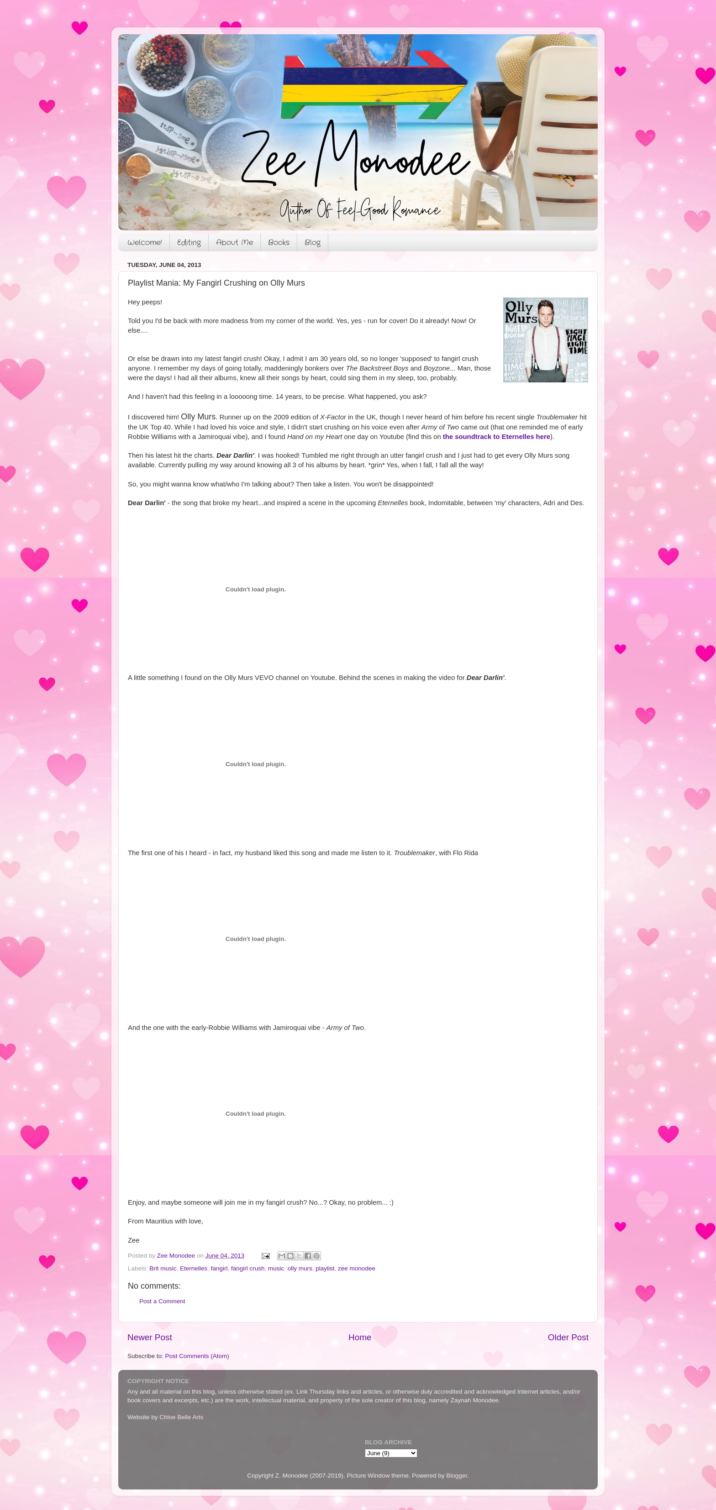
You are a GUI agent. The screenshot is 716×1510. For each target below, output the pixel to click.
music (276, 1268)
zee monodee (356, 1268)
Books (279, 242)
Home (359, 1337)
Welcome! (144, 242)
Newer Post (149, 1337)
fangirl (219, 1268)
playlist (325, 1268)
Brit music (162, 1268)
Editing (189, 242)
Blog (313, 242)
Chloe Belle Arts (181, 1417)
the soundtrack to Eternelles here (496, 436)
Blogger (456, 1475)
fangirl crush (248, 1268)
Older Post (568, 1337)
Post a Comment (162, 1301)
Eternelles (193, 1268)
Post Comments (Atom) (197, 1356)
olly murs (300, 1268)
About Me (234, 242)
